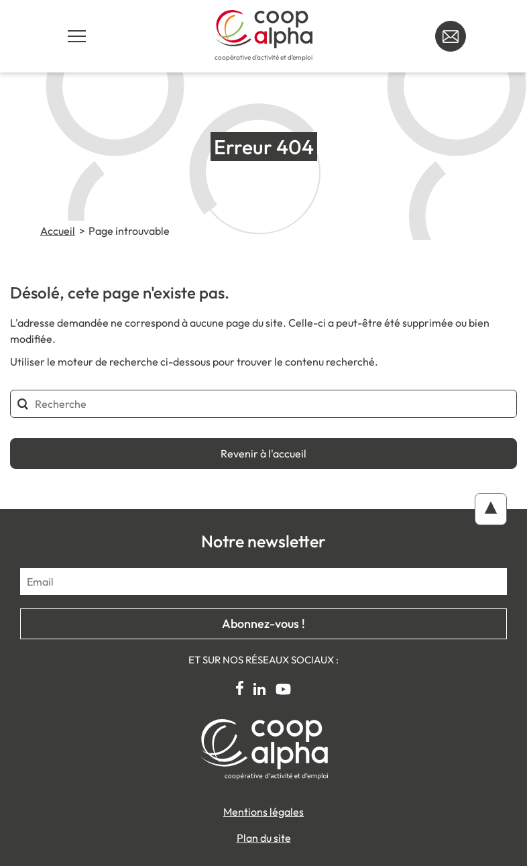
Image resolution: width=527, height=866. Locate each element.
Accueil (57, 230)
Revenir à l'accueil (263, 453)
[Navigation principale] (76, 36)
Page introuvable (129, 230)
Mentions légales (263, 811)
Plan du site (264, 838)
